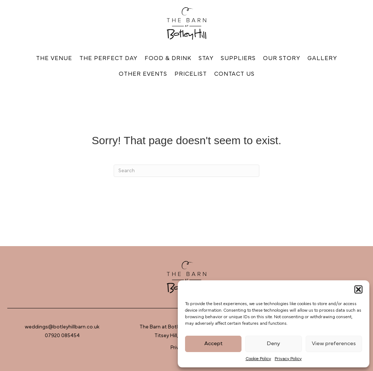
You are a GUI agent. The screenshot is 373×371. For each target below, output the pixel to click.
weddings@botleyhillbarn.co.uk (62, 326)
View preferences (334, 343)
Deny (273, 343)
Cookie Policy (258, 358)
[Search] (186, 171)
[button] (358, 289)
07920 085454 (62, 335)
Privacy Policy (288, 358)
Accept (213, 343)
